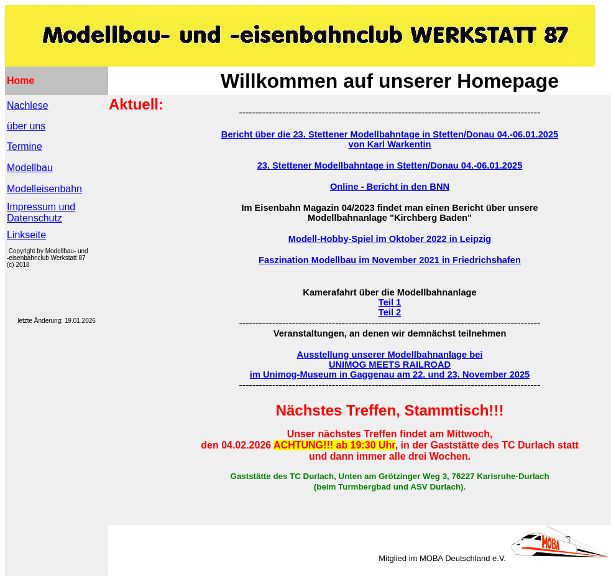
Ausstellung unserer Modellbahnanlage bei (390, 355)
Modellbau (30, 167)
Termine (24, 146)
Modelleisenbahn (44, 189)
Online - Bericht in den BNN (389, 187)
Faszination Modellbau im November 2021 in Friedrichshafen (390, 260)
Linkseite (26, 235)
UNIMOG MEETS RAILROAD (390, 365)
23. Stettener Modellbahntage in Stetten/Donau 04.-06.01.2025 (390, 165)
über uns (26, 126)
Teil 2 (390, 312)
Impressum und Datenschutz (41, 212)
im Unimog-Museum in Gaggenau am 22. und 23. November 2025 (390, 374)
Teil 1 (390, 302)
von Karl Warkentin (390, 144)
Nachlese (27, 105)
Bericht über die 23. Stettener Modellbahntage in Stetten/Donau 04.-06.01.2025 (389, 134)
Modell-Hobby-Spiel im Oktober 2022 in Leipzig (390, 239)
